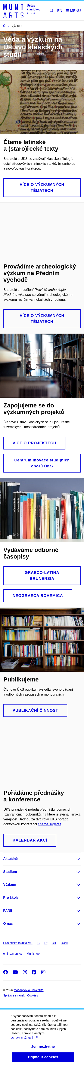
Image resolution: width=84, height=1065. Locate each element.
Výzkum (9, 884)
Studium (10, 872)
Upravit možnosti (24, 1037)
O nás (8, 923)
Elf (45, 943)
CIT (54, 943)
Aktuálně (10, 859)
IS (38, 943)
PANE (7, 910)
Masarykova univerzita (28, 990)
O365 (64, 943)
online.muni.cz (12, 953)
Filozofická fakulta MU (17, 943)
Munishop (33, 953)
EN (59, 11)
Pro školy (11, 897)
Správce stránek (14, 995)
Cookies (32, 995)
